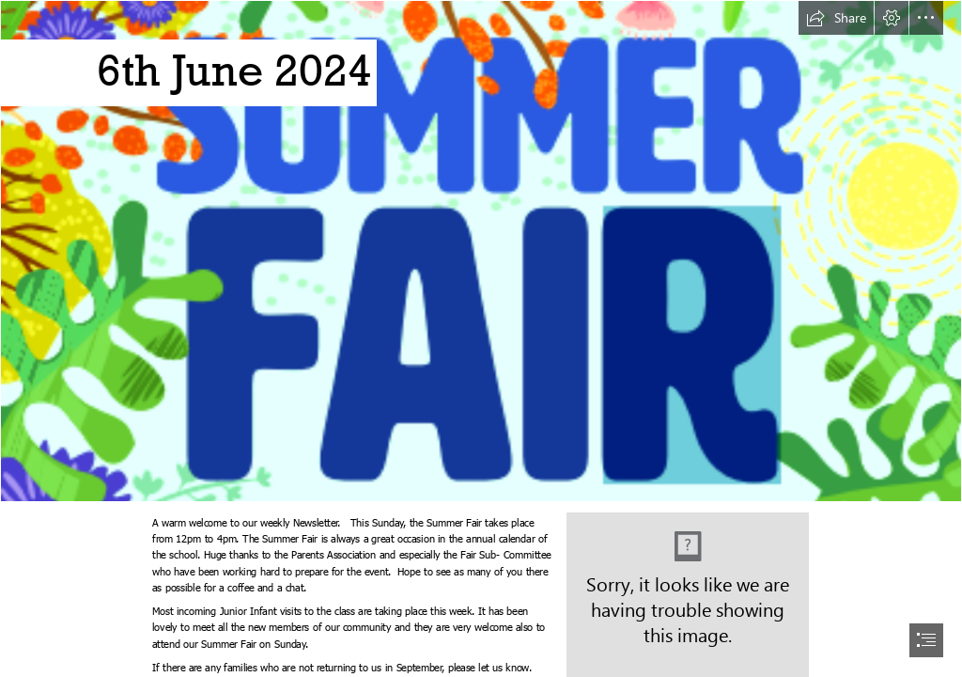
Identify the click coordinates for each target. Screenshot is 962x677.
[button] (836, 18)
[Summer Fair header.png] (481, 251)
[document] (481, 338)
